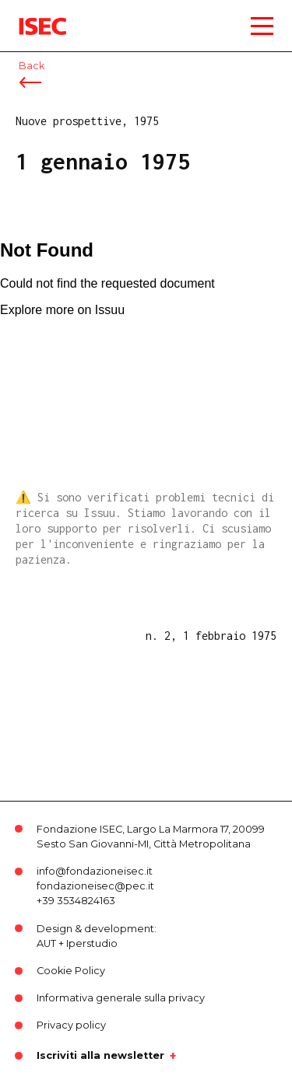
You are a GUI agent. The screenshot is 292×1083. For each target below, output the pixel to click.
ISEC (31, 15)
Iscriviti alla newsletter (100, 1055)
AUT (46, 943)
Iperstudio (92, 943)
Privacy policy (71, 1025)
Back (31, 66)
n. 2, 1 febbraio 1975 (211, 635)
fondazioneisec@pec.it (95, 886)
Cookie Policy (71, 970)
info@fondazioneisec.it (95, 871)
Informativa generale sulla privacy (121, 998)
